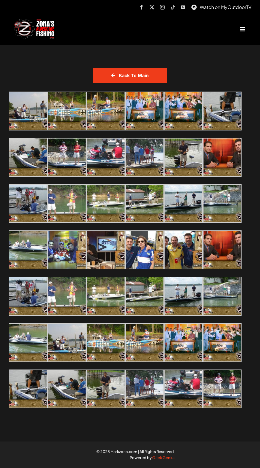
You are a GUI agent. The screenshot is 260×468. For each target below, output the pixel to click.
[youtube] (183, 7)
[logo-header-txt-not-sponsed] (35, 21)
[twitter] (152, 7)
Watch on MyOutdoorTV (225, 7)
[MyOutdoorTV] (194, 6)
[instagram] (162, 7)
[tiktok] (172, 7)
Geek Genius (164, 457)
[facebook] (141, 7)
